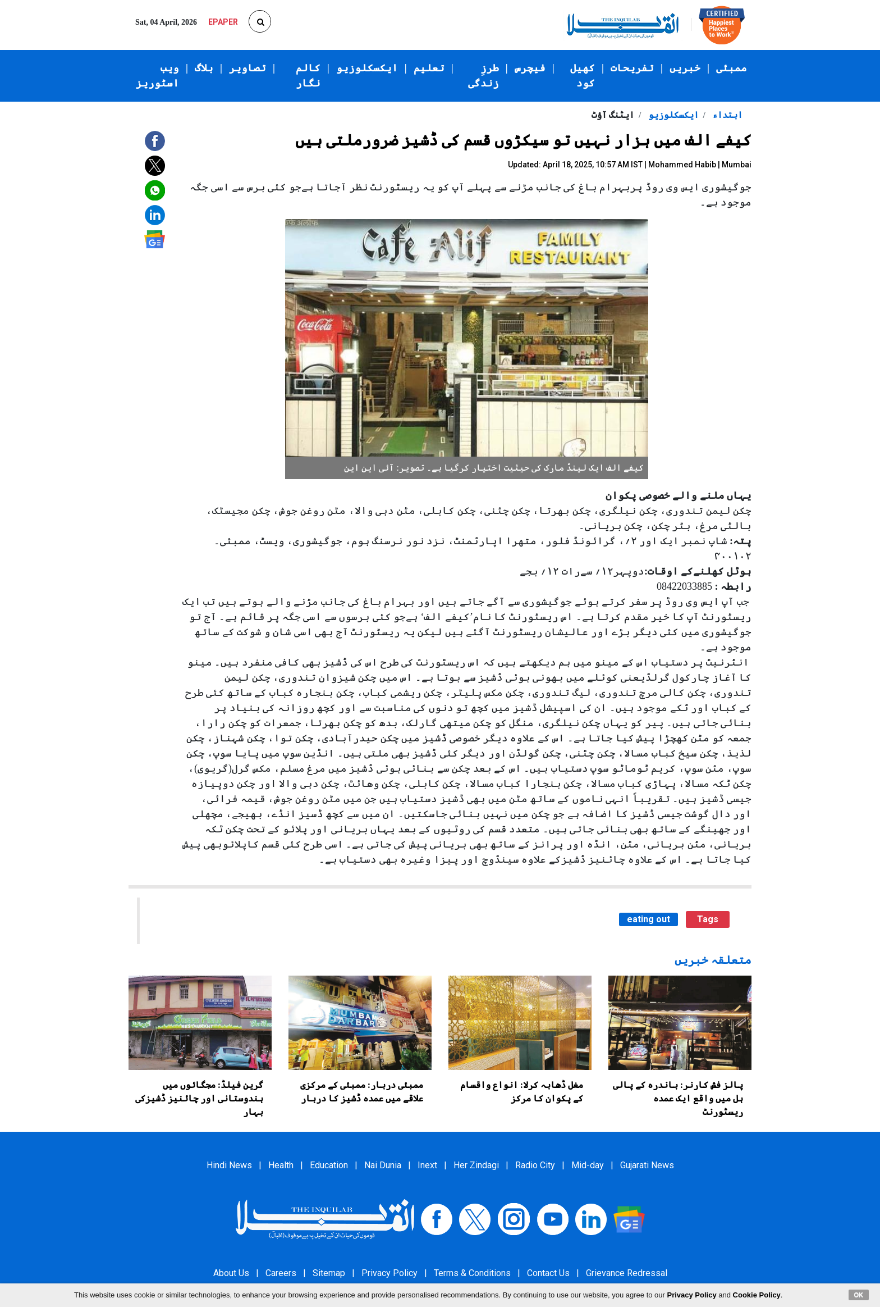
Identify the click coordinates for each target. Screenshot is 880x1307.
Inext (427, 1165)
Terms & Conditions (472, 1273)
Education (329, 1165)
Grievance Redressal (626, 1273)
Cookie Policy (757, 1295)
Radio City (535, 1165)
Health (281, 1165)
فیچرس (530, 68)
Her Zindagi (476, 1165)
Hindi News (229, 1165)
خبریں (685, 68)
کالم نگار (308, 75)
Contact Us (548, 1273)
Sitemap (329, 1273)
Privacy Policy (389, 1273)
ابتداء (726, 115)
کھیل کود (582, 75)
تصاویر (247, 68)
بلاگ (204, 68)
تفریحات (632, 68)
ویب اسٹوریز (157, 75)
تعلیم (429, 68)
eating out (648, 919)
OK (859, 1294)
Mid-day (587, 1165)
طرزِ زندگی (483, 75)
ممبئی (731, 68)
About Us (231, 1273)
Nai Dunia (382, 1165)
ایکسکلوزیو (367, 68)
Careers (280, 1273)
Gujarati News (647, 1165)
